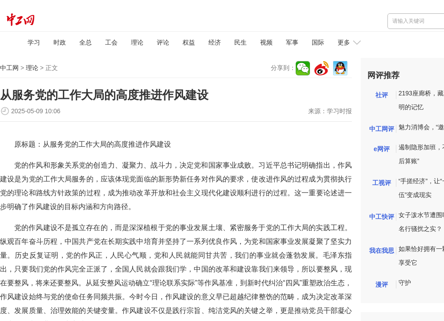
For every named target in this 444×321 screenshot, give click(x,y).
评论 (163, 42)
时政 (59, 42)
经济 (214, 42)
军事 (292, 42)
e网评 (382, 148)
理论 (137, 42)
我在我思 (381, 250)
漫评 (381, 284)
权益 (189, 42)
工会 (111, 42)
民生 (240, 42)
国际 (318, 42)
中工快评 (381, 216)
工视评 (381, 182)
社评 (381, 95)
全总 (85, 42)
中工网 (9, 67)
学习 (34, 42)
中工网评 (381, 128)
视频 (266, 42)
